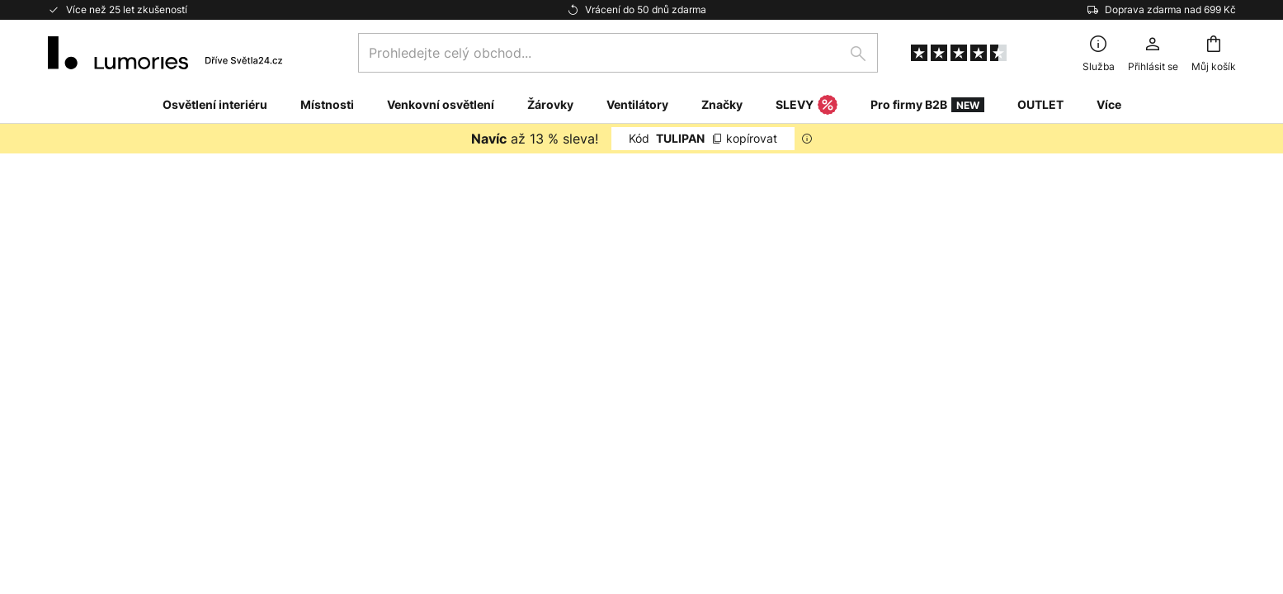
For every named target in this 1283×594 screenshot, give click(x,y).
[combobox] (618, 53)
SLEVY (806, 105)
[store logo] (165, 52)
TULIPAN (703, 138)
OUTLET (1040, 104)
